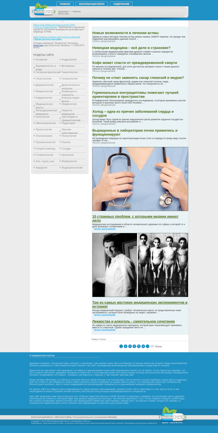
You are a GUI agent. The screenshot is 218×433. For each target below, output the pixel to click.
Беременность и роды (46, 67)
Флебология (69, 161)
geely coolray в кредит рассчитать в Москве (56, 36)
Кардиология (44, 97)
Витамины (68, 66)
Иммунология (44, 91)
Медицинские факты (44, 105)
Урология (67, 155)
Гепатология (43, 78)
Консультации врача (70, 99)
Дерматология (45, 85)
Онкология (42, 116)
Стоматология (44, 155)
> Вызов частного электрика (47, 39)
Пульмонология (45, 142)
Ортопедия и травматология (71, 118)
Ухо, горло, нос (45, 161)
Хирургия (41, 167)
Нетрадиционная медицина (46, 112)
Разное (66, 142)
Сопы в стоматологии (45, 27)
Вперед (157, 346)
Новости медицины (68, 112)
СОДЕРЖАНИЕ (121, 4)
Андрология (69, 59)
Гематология (70, 72)
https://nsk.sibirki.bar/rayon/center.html (54, 24)
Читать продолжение (105, 228)
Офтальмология (46, 123)
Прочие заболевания (70, 131)
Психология (69, 135)
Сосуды (66, 148)
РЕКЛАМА (112, 417)
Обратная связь (63, 417)
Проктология (44, 129)
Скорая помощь (45, 148)
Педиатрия (68, 123)
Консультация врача (92, 4)
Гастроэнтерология (47, 72)
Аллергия (41, 59)
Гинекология (70, 78)
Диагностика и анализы (71, 86)
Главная (65, 4)
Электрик (38, 45)
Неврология (69, 104)
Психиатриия (44, 135)
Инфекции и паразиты (69, 92)
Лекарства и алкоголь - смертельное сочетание (133, 321)
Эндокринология (72, 167)
